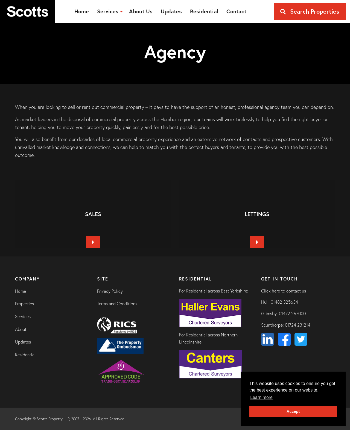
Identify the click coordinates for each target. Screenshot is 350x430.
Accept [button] (293, 411)
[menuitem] (81, 11)
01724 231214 (297, 325)
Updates (23, 342)
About (21, 329)
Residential (25, 354)
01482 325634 (284, 302)
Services (23, 316)
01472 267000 (292, 313)
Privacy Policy (110, 291)
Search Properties (309, 11)
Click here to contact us (283, 291)
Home (20, 291)
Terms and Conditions (117, 303)
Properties (24, 303)
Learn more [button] (261, 397)
